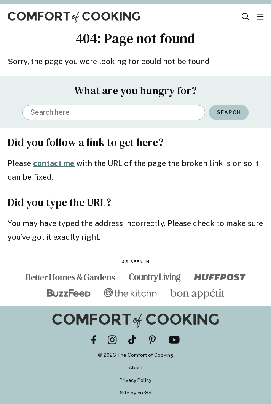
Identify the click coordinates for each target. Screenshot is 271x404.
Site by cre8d (135, 393)
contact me (54, 163)
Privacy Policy (135, 380)
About (136, 368)
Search (229, 112)
